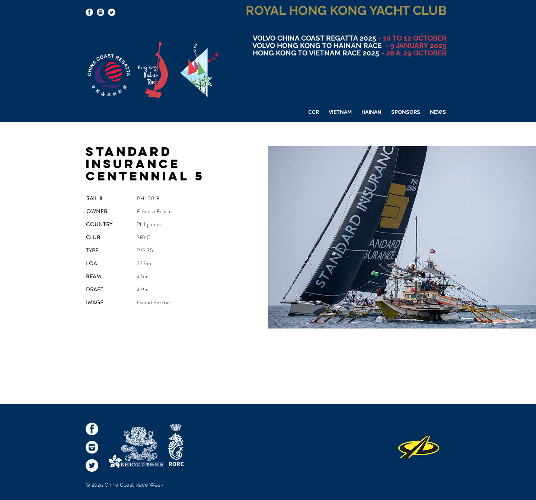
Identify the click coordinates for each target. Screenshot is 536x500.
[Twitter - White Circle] (111, 12)
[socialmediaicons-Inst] (100, 12)
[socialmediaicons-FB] (89, 12)
